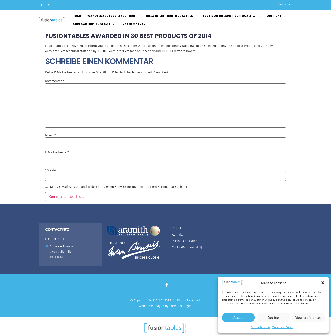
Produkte (178, 228)
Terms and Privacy (283, 327)
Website (51, 169)
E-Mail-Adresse (57, 152)
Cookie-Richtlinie (260, 327)
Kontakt (177, 234)
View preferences (308, 317)
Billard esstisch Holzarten (171, 16)
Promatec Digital (181, 306)
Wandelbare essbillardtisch (113, 16)
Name (50, 135)
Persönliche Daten (185, 241)
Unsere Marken (133, 24)
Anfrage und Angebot (94, 24)
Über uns (276, 16)
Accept (238, 317)
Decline (273, 317)
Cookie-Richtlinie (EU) (187, 247)
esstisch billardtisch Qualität (232, 16)
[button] (322, 283)
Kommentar (54, 81)
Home (77, 16)
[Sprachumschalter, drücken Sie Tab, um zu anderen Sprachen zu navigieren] (283, 4)
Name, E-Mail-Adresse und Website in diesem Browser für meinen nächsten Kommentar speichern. (119, 186)
